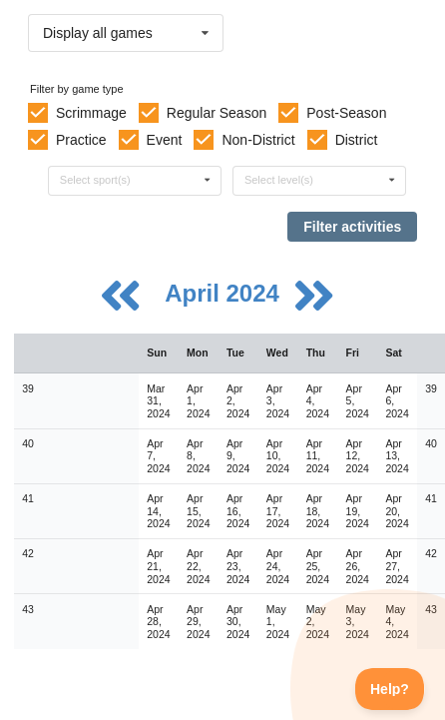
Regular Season (216, 113)
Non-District (258, 140)
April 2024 (225, 293)
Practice (81, 140)
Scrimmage (91, 113)
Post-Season (346, 113)
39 (28, 388)
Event (165, 140)
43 (28, 609)
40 (28, 443)
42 (28, 553)
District (356, 140)
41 (28, 498)
